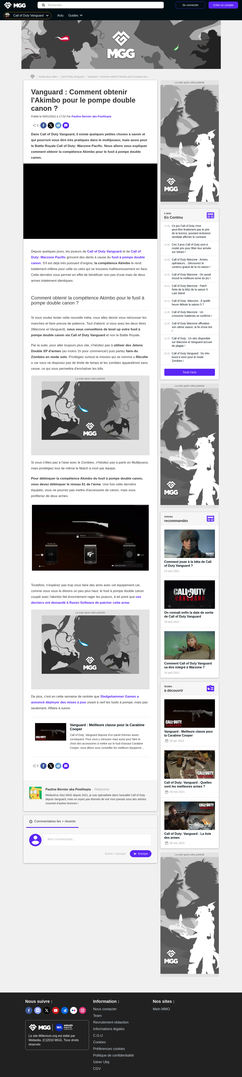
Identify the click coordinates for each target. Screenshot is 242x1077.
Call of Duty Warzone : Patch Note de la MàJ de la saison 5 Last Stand (190, 289)
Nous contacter (105, 1009)
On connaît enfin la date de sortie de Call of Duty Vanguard (188, 614)
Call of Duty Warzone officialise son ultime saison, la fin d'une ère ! (192, 327)
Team (97, 1016)
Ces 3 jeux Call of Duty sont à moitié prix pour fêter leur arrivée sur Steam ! (191, 248)
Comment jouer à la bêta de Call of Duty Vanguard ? (188, 563)
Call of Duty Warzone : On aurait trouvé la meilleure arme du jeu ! (191, 276)
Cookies (99, 1042)
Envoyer (140, 854)
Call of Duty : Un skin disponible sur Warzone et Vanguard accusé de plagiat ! (192, 342)
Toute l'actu (189, 372)
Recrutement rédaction (110, 1022)
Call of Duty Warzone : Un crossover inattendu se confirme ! (192, 314)
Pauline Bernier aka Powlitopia (91, 116)
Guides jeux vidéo (48, 76)
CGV (97, 1069)
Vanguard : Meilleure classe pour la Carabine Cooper (107, 727)
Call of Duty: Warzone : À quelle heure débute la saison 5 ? (191, 302)
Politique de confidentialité (113, 1055)
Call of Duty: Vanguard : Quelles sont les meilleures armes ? (188, 784)
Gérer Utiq (101, 1062)
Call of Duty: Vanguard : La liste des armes (187, 835)
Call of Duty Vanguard (72, 76)
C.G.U (98, 1035)
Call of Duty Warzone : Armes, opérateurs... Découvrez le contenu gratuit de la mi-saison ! (191, 263)
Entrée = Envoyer (115, 853)
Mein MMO (161, 1009)
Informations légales (108, 1029)
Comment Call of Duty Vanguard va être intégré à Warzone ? (188, 665)
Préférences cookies (109, 1049)
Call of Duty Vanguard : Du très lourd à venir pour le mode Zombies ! (190, 357)
